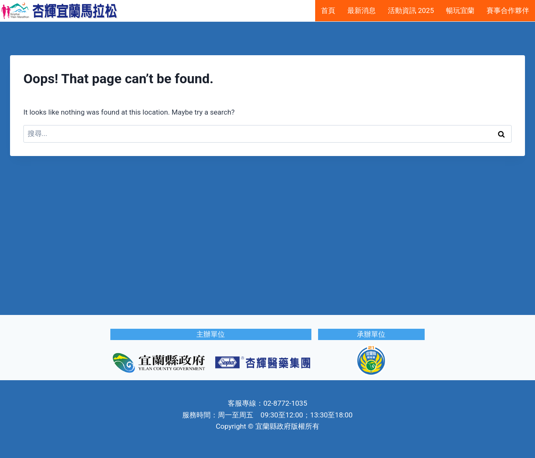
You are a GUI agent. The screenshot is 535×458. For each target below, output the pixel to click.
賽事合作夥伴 (508, 10)
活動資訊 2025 (411, 10)
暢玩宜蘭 (460, 10)
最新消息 (361, 10)
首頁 (328, 10)
